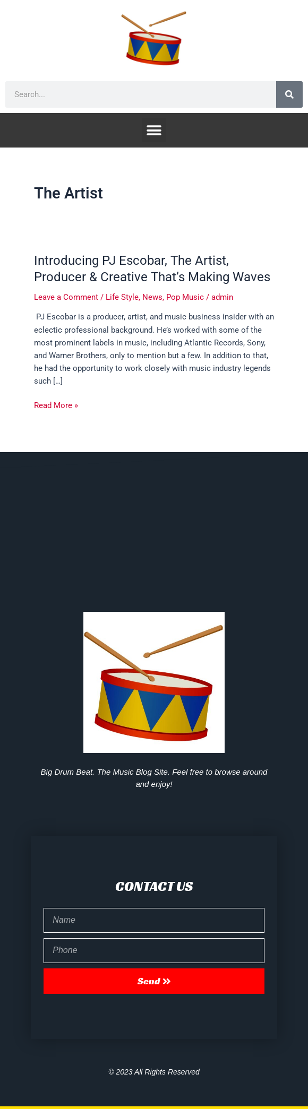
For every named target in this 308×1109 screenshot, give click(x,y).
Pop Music (185, 297)
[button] (154, 130)
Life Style (122, 297)
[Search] (289, 94)
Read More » (56, 404)
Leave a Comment (66, 297)
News (152, 297)
